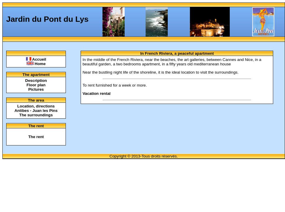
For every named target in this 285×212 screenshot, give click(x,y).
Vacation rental (96, 93)
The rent (36, 137)
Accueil (36, 59)
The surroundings (36, 115)
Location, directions (36, 106)
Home (36, 64)
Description (36, 80)
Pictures (36, 89)
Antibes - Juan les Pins (36, 110)
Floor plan (36, 85)
